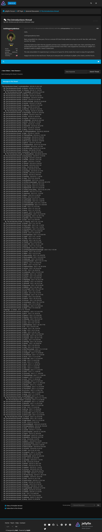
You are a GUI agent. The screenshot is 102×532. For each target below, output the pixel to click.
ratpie (25, 178)
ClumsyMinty (27, 386)
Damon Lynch (27, 415)
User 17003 (27, 473)
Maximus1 (26, 311)
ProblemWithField (29, 205)
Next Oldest (6, 71)
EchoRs (26, 411)
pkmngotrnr (27, 334)
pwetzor (26, 246)
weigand (26, 377)
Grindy (25, 351)
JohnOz (26, 122)
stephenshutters (28, 266)
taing (25, 323)
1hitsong (26, 90)
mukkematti (27, 272)
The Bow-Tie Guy (28, 475)
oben (25, 368)
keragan (26, 484)
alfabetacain (27, 392)
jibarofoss (26, 403)
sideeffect (26, 477)
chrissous (26, 469)
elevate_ (26, 343)
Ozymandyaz (27, 112)
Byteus (25, 195)
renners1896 (27, 413)
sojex (25, 107)
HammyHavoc (27, 229)
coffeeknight (27, 120)
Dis (24, 326)
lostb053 (26, 491)
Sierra (25, 364)
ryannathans (27, 137)
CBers (25, 124)
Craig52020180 (28, 488)
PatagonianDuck (28, 144)
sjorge (25, 394)
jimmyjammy (27, 216)
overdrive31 (27, 405)
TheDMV (26, 242)
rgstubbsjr (26, 460)
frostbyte (26, 274)
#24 (98, 28)
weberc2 (26, 315)
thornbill (26, 96)
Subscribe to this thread (14, 508)
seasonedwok (27, 201)
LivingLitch (27, 452)
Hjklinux (26, 263)
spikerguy (26, 105)
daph (25, 133)
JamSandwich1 (28, 383)
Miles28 (26, 490)
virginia (26, 433)
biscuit (25, 99)
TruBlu (25, 238)
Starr (25, 366)
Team (12, 523)
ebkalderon (27, 437)
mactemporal (27, 302)
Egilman (26, 143)
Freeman (26, 276)
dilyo (25, 330)
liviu (25, 167)
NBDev (25, 253)
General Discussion (32, 11)
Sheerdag (26, 341)
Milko (25, 332)
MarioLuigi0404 (28, 257)
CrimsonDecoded (28, 203)
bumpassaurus (28, 156)
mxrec (25, 379)
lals (25, 493)
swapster (26, 467)
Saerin (25, 371)
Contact (22, 523)
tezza (25, 321)
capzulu (26, 212)
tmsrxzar (26, 300)
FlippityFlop (27, 279)
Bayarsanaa (27, 285)
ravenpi (15, 310)
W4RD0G (26, 287)
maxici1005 (27, 244)
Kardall (25, 223)
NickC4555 (26, 486)
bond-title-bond (28, 234)
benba (25, 208)
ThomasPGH (27, 388)
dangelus (26, 385)
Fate (25, 439)
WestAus (26, 317)
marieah (26, 118)
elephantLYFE (27, 188)
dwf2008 (26, 191)
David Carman (28, 480)
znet (25, 462)
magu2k (26, 158)
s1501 (25, 270)
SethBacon (27, 306)
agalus (25, 161)
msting (25, 340)
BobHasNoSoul (28, 325)
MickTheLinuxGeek (29, 349)
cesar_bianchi (27, 186)
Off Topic (20, 11)
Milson (25, 265)
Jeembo (26, 463)
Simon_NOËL (27, 225)
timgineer (26, 338)
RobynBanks (27, 471)
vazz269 (26, 430)
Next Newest (15, 71)
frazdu (25, 291)
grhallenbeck (27, 180)
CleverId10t (27, 126)
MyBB (28, 530)
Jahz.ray (26, 409)
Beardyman (27, 98)
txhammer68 (27, 456)
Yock (25, 407)
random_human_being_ (30, 189)
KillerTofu (26, 109)
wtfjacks (26, 114)
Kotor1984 (26, 358)
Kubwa (25, 296)
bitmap (26, 150)
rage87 (25, 236)
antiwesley (26, 381)
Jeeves (25, 210)
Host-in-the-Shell (28, 101)
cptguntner (27, 193)
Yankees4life (27, 139)
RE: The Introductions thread (12, 88)
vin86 (25, 347)
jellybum (26, 441)
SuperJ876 (26, 281)
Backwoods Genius (29, 443)
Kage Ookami (27, 420)
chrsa (25, 128)
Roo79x (26, 240)
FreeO (25, 478)
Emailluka (26, 418)
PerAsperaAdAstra (29, 426)
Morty (25, 499)
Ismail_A (26, 278)
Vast (25, 458)
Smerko (26, 251)
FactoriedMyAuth (28, 424)
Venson (26, 88)
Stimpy (25, 482)
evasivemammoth (29, 261)
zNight (25, 308)
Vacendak (26, 336)
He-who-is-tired (28, 148)
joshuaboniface (24, 86)
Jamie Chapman (28, 431)
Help (17, 523)
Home (7, 523)
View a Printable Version (14, 506)
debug (25, 129)
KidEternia (26, 231)
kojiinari (26, 298)
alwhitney (26, 497)
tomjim (26, 465)
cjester (25, 304)
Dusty (25, 116)
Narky (25, 328)
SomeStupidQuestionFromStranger (33, 250)
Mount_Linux (27, 141)
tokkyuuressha (28, 255)
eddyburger (27, 259)
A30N (25, 450)
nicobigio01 (27, 353)
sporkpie (26, 218)
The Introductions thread (9, 86)
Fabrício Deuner (28, 446)
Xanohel (26, 103)
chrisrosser (27, 373)
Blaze (25, 345)
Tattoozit (26, 163)
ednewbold (28, 92)
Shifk (25, 206)
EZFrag (25, 94)
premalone (27, 152)
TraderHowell (27, 199)
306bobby (26, 319)
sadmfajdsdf (27, 396)
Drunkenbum (27, 355)
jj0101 (25, 313)
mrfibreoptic (27, 227)
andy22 (26, 293)
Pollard (26, 495)
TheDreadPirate (28, 135)
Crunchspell (27, 289)
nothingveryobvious (11, 28)
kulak (25, 219)
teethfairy (26, 176)
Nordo (25, 233)
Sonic (25, 197)
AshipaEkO (27, 146)
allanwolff (26, 283)
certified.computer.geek (30, 182)
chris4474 (26, 448)
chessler (26, 165)
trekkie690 (26, 370)
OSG (25, 422)
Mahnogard (27, 435)
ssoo (25, 362)
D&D (16, 530)
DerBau (26, 454)
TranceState (27, 248)
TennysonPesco (28, 214)
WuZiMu (26, 159)
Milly (25, 360)
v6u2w (25, 356)
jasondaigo (27, 171)
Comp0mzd (27, 295)
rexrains (26, 268)
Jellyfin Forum (10, 11)
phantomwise (27, 445)
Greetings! (7, 310)
